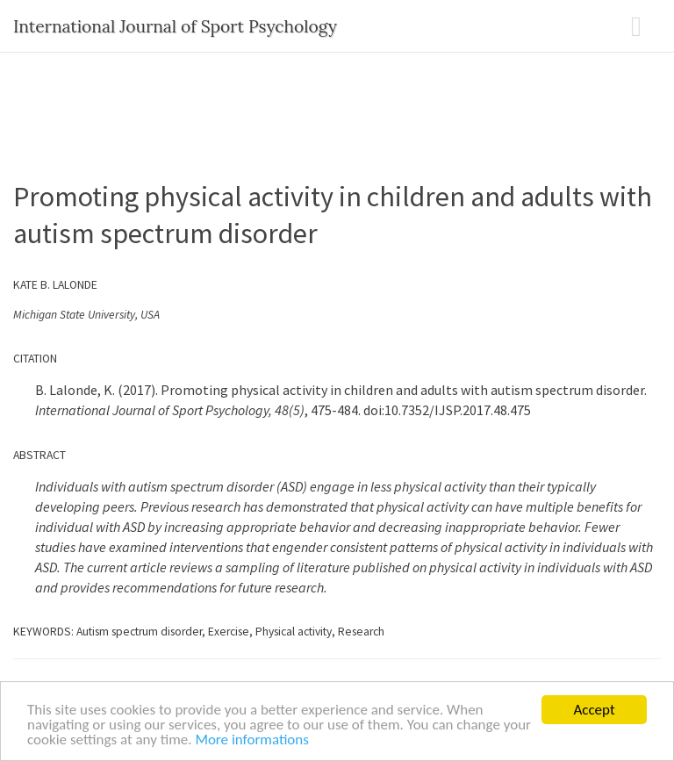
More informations (252, 740)
